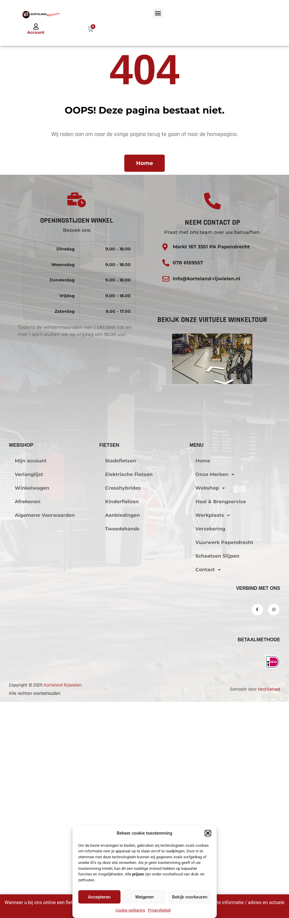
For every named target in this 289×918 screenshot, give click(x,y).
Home (202, 643)
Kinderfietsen (122, 684)
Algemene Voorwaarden (45, 698)
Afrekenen (27, 684)
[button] (208, 833)
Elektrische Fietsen (129, 657)
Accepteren (99, 897)
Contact (208, 752)
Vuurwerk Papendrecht (224, 725)
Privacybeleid (159, 910)
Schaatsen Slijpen (217, 738)
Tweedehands (122, 711)
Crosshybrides (123, 670)
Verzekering (210, 711)
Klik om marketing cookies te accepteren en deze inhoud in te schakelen (144, 512)
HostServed (269, 872)
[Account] (36, 27)
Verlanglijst (29, 657)
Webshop (210, 671)
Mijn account (31, 643)
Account (36, 32)
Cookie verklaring (130, 910)
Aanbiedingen (122, 698)
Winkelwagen (32, 670)
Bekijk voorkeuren (190, 897)
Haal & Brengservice (220, 684)
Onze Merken (214, 657)
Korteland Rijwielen (62, 868)
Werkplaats (212, 698)
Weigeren (144, 897)
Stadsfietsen (120, 643)
